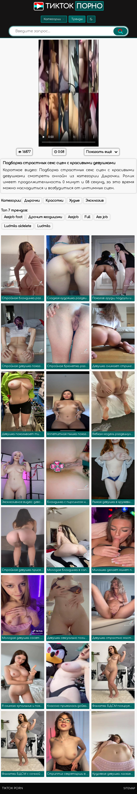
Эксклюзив (95, 200)
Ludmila (43, 226)
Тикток (68, 6)
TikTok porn (12, 788)
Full (87, 217)
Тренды (77, 19)
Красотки (54, 200)
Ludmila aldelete (17, 226)
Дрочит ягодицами (45, 217)
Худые (74, 200)
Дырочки (32, 200)
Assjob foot (13, 217)
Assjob (73, 217)
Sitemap (129, 788)
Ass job (102, 217)
